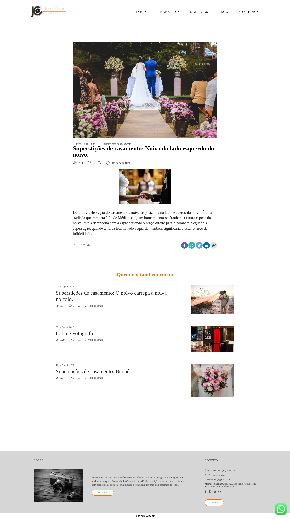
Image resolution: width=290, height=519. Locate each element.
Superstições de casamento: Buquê (92, 371)
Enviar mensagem (217, 475)
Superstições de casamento (117, 144)
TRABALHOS (169, 11)
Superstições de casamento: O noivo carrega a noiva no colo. (111, 296)
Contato (214, 502)
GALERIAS (199, 11)
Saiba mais (103, 492)
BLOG (223, 11)
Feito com (145, 515)
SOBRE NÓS (249, 11)
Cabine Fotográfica (76, 333)
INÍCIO (142, 11)
